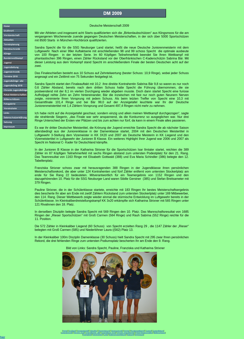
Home (65, 331)
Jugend (149, 331)
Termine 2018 (79, 333)
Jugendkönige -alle (93, 333)
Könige (126, 331)
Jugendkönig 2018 (108, 333)
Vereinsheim (97, 335)
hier (2, 337)
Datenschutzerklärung (117, 335)
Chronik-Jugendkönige (125, 333)
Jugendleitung (158, 331)
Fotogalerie (87, 335)
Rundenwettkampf (138, 331)
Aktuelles (93, 331)
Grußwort (72, 331)
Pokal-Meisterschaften (144, 333)
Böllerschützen (159, 333)
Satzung (130, 335)
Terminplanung (104, 331)
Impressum (139, 335)
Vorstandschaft (83, 331)
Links (106, 335)
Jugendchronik (66, 333)
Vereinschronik (116, 331)
